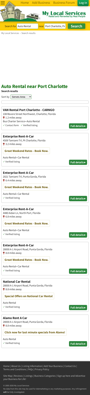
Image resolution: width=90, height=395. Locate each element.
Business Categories (45, 375)
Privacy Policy (42, 369)
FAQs (30, 369)
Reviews (18, 375)
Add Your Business (53, 366)
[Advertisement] (45, 59)
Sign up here (63, 375)
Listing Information (32, 366)
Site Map (7, 375)
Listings (28, 375)
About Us (16, 366)
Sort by (5, 97)
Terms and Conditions (14, 369)
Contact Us (70, 366)
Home (6, 366)
